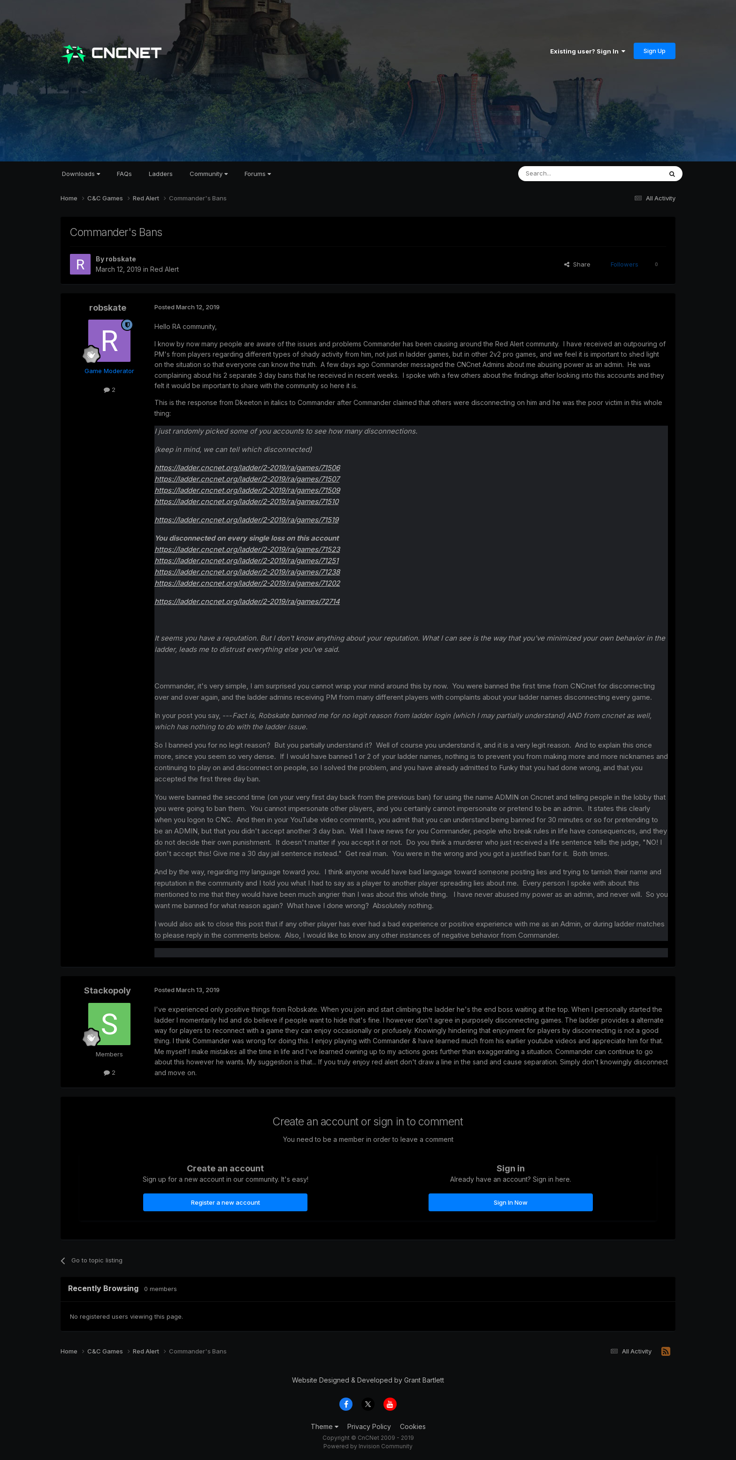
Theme (324, 1426)
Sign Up (655, 50)
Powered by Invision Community (368, 1446)
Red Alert (164, 269)
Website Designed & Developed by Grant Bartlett (368, 1380)
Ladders (161, 173)
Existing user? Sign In (587, 51)
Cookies (413, 1426)
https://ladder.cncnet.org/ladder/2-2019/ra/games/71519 (246, 519)
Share (577, 264)
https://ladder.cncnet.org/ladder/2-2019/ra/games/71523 (247, 549)
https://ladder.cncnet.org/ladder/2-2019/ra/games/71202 (247, 583)
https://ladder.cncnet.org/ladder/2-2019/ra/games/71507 (246, 478)
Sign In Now (511, 1202)
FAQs (124, 173)
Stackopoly (107, 990)
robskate (121, 259)
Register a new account (225, 1202)
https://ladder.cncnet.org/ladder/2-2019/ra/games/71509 (247, 490)
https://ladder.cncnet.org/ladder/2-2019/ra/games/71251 (246, 560)
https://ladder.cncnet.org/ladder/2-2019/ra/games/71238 (247, 571)
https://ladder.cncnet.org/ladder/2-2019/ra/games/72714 (247, 601)
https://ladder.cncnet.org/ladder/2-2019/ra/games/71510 (246, 501)
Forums (258, 173)
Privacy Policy (369, 1426)
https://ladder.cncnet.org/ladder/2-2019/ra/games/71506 (247, 467)
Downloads (81, 173)
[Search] (566, 173)
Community (209, 173)
